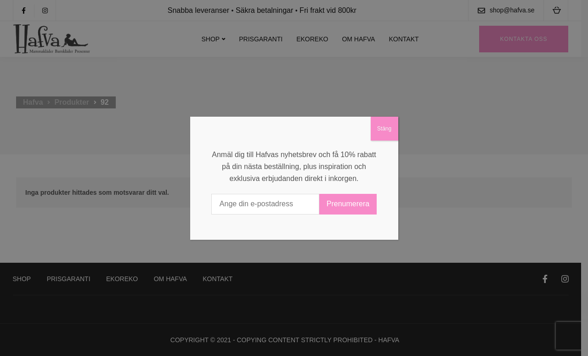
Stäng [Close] (384, 128)
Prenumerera (348, 204)
